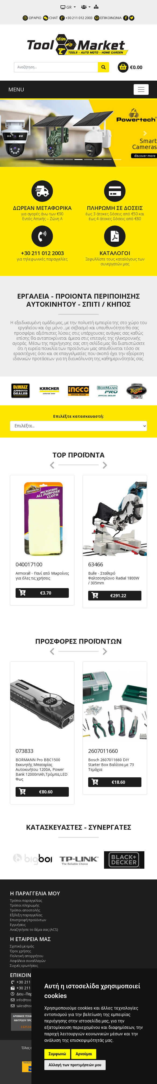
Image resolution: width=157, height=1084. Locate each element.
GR (66, 7)
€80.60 (35, 792)
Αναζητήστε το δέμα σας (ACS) (34, 929)
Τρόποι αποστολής (25, 910)
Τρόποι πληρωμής (25, 905)
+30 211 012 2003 (75, 17)
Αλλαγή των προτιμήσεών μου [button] (75, 1065)
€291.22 (108, 595)
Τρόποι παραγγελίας (26, 900)
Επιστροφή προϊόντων (28, 919)
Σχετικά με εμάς (22, 946)
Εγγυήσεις (18, 924)
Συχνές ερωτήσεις (24, 965)
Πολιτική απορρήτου (26, 955)
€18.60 (108, 782)
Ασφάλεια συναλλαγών (27, 960)
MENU (16, 89)
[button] (12, 133)
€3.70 (35, 593)
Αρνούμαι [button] (84, 1054)
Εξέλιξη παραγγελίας (26, 915)
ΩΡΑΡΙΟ (32, 17)
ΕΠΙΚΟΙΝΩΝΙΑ (108, 17)
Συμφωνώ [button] (57, 1054)
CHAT (50, 17)
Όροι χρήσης (20, 951)
